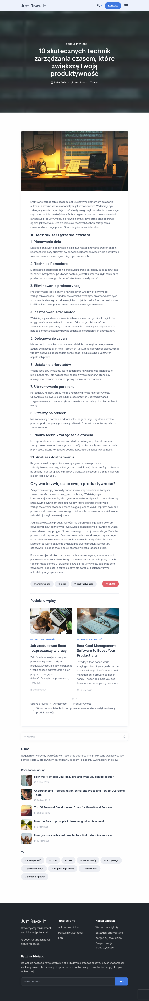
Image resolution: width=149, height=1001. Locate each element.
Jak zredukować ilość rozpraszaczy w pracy (48, 648)
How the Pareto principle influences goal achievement (69, 821)
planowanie (91, 868)
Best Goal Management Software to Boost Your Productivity (96, 650)
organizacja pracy (64, 868)
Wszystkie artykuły (107, 927)
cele (69, 860)
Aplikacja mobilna (68, 927)
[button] (73, 699)
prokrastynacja (85, 583)
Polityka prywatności (70, 932)
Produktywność (76, 43)
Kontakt (113, 5)
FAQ (60, 938)
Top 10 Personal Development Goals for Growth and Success (73, 807)
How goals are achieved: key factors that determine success (73, 835)
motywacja (112, 860)
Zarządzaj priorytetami (109, 932)
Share (110, 584)
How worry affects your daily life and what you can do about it (74, 777)
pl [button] (98, 5)
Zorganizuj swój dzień (109, 938)
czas (63, 583)
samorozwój (89, 860)
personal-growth (36, 876)
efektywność (43, 583)
